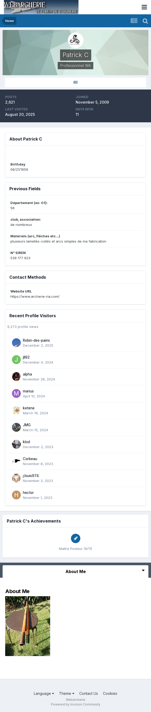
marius (28, 391)
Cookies (110, 693)
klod (26, 442)
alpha (27, 374)
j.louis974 (31, 476)
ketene (29, 408)
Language (44, 693)
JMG (27, 425)
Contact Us (88, 693)
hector (28, 493)
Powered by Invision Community (75, 704)
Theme (66, 693)
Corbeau (30, 459)
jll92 (26, 357)
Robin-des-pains (36, 340)
